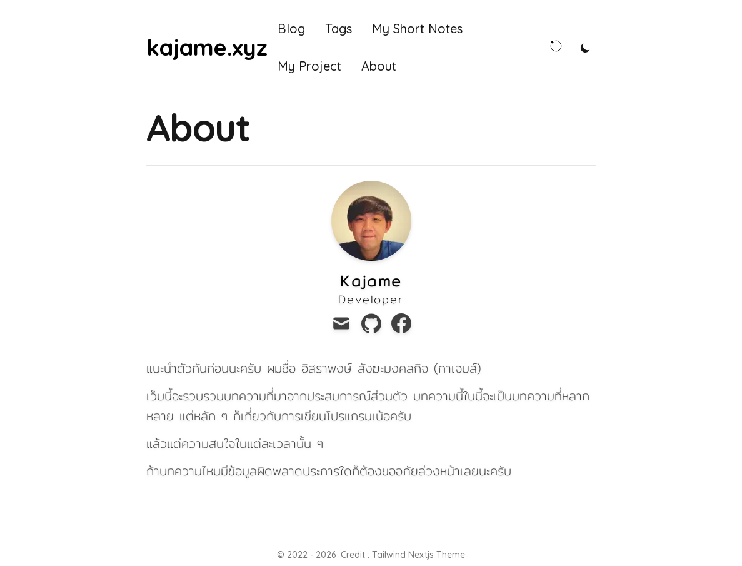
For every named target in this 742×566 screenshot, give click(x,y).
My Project (309, 66)
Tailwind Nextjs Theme (418, 554)
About (378, 66)
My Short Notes (417, 28)
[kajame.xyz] (207, 47)
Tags (338, 28)
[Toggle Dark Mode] (585, 48)
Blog (291, 28)
